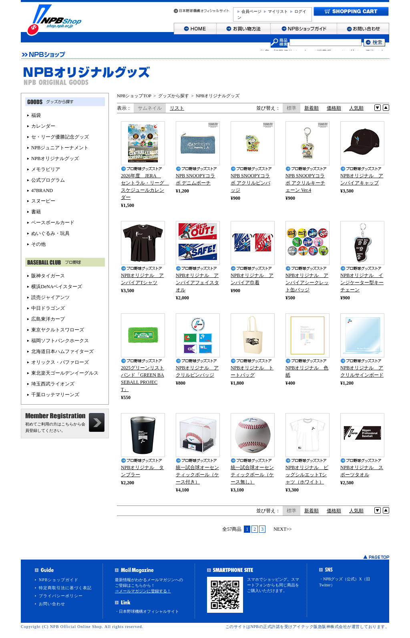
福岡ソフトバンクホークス (60, 340)
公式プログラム (48, 180)
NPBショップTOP (134, 95)
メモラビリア (45, 169)
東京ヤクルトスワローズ (57, 330)
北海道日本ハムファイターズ (62, 351)
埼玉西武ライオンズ (52, 384)
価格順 (334, 108)
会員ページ (251, 11)
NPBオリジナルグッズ (217, 95)
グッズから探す (173, 95)
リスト (177, 108)
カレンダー (43, 126)
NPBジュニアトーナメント (59, 147)
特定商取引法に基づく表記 (65, 588)
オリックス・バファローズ (60, 362)
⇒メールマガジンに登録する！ (143, 591)
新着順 (311, 108)
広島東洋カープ (48, 319)
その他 (38, 244)
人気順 (356, 108)
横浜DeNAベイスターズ (56, 286)
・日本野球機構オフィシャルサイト (147, 611)
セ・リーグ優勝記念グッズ (60, 137)
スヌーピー (43, 201)
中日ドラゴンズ (48, 308)
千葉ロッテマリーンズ (55, 394)
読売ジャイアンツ (50, 297)
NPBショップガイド (58, 580)
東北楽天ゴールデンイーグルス (64, 373)
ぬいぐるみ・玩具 (50, 233)
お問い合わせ (52, 604)
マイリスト (278, 11)
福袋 (36, 115)
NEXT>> (282, 529)
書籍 (36, 212)
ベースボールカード (52, 222)
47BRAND (42, 190)
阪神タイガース (48, 276)
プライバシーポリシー (61, 596)
